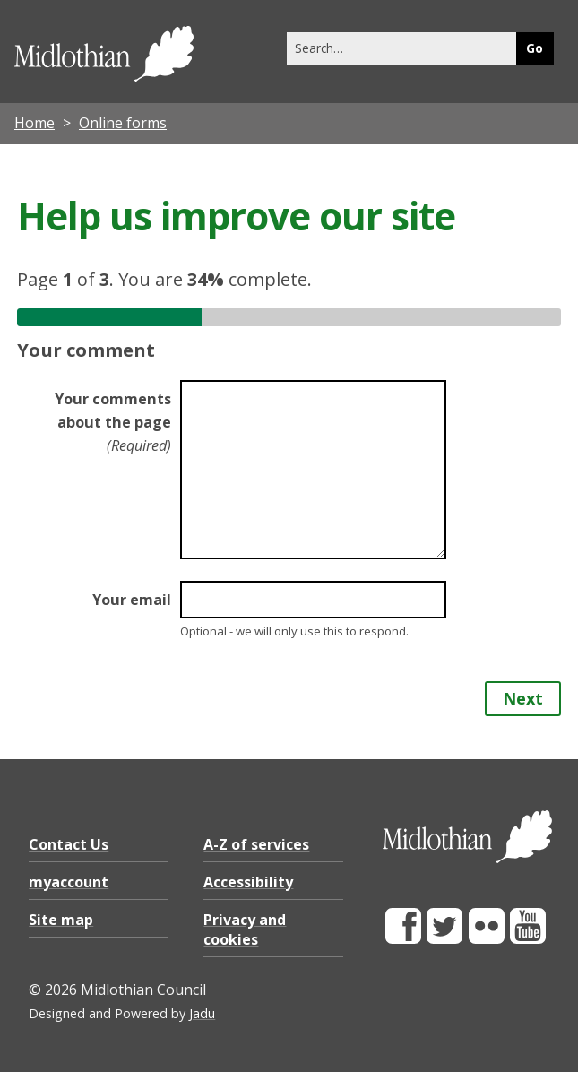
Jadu (202, 1013)
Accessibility (248, 882)
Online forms (123, 123)
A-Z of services (256, 844)
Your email (131, 599)
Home (34, 123)
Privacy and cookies (244, 929)
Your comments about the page (113, 422)
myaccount (68, 882)
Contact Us (68, 844)
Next (523, 698)
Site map (61, 919)
